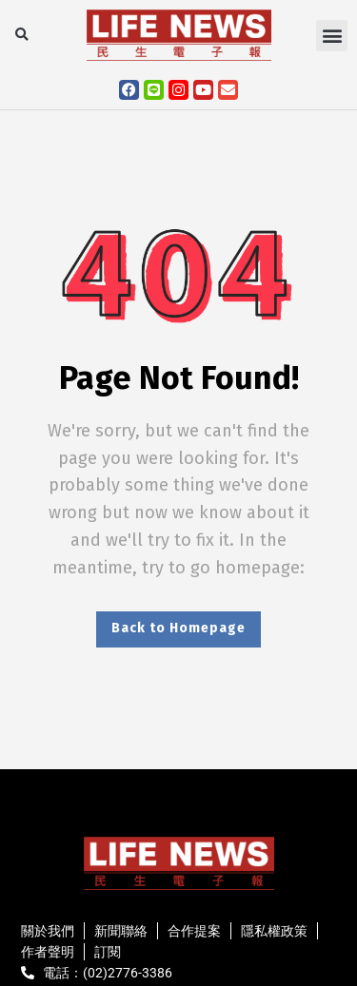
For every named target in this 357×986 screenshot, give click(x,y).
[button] (21, 36)
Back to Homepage (178, 628)
